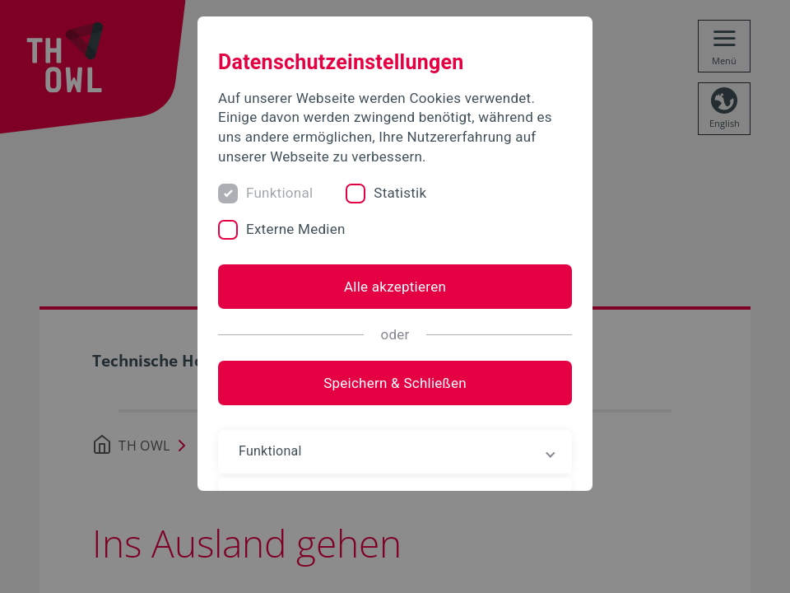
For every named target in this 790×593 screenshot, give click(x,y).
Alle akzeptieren (395, 286)
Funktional (279, 192)
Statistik (400, 192)
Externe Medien (296, 229)
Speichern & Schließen (395, 383)
